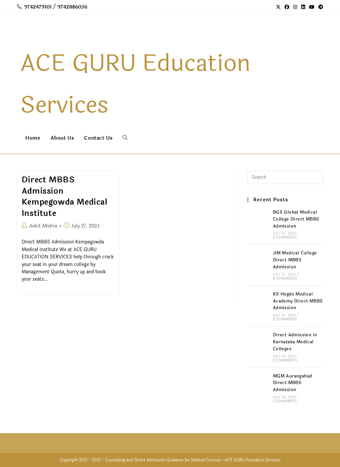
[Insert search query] (285, 177)
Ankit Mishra (43, 226)
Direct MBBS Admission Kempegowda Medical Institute (65, 197)
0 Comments (285, 237)
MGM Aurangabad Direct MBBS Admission (292, 383)
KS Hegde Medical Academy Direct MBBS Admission (298, 301)
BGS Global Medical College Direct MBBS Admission (296, 219)
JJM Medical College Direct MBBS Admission (295, 260)
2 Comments (285, 401)
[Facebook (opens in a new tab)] (287, 7)
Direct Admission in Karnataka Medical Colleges (295, 342)
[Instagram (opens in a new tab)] (295, 7)
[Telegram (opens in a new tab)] (319, 7)
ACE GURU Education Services (253, 460)
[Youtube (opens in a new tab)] (311, 7)
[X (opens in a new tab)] (278, 7)
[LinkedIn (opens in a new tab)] (303, 7)
